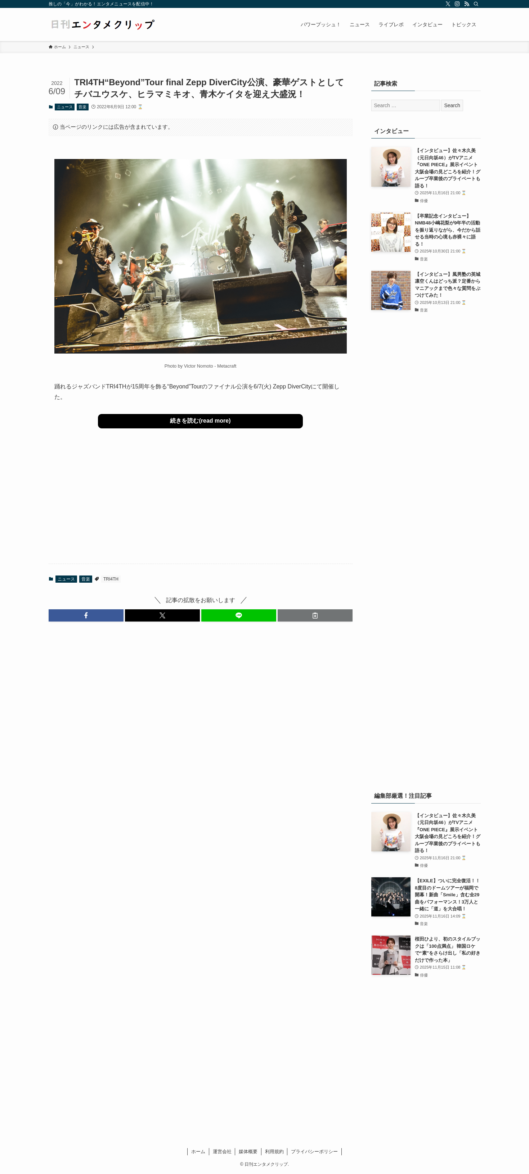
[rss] (466, 4)
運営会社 (222, 1151)
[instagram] (457, 4)
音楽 (82, 107)
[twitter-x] (448, 4)
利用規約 (274, 1151)
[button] (86, 615)
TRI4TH (110, 579)
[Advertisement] (201, 501)
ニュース (65, 107)
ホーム (198, 1151)
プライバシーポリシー (314, 1151)
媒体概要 (248, 1151)
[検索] (476, 4)
